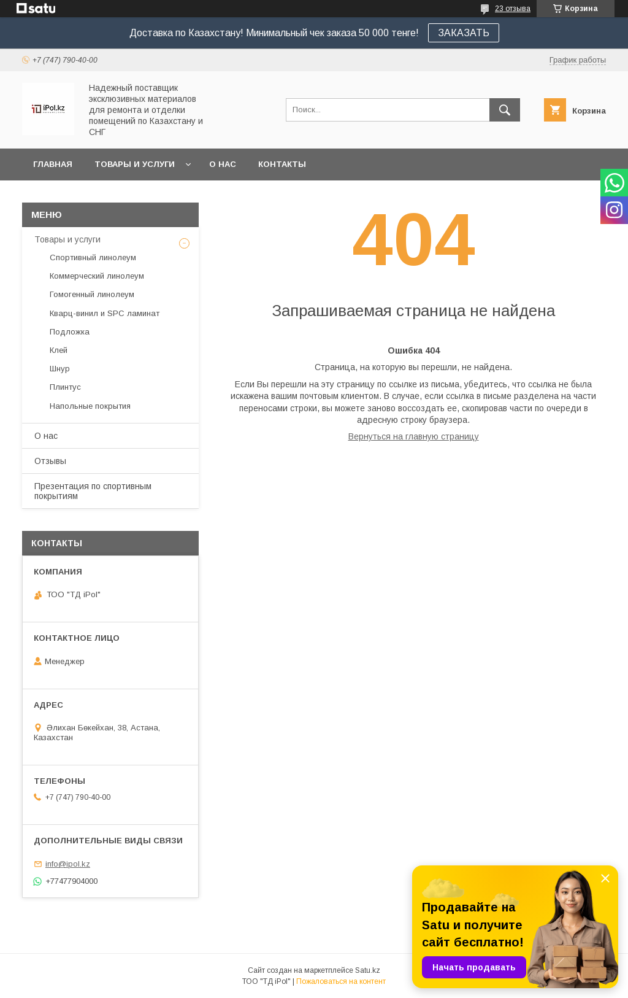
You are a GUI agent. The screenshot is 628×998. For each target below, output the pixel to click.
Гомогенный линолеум (92, 294)
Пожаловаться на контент (341, 981)
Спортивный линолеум (93, 257)
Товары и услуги (134, 164)
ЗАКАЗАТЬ (463, 33)
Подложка (70, 331)
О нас (222, 164)
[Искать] (504, 110)
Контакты (282, 164)
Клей (58, 350)
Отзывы (50, 461)
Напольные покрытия (90, 406)
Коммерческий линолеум (97, 275)
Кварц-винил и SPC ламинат (104, 313)
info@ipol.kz (67, 863)
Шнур (60, 368)
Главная (52, 164)
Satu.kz (367, 970)
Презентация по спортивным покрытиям (92, 491)
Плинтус (65, 387)
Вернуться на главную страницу (413, 436)
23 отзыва (512, 8)
